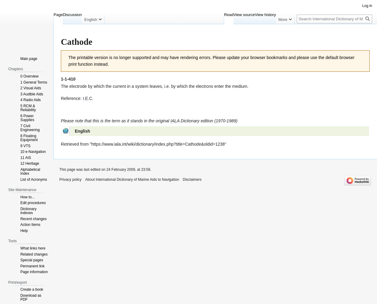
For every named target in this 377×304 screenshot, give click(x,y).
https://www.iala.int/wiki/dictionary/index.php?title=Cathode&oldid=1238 (158, 144)
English (82, 131)
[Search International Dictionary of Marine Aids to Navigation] (334, 19)
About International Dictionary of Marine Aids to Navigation (132, 179)
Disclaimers (192, 179)
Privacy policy (70, 179)
